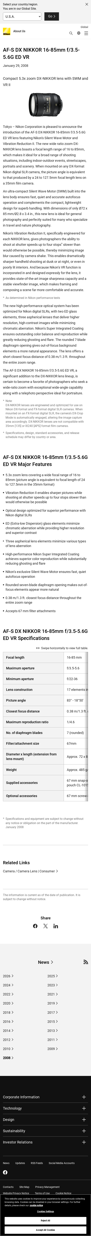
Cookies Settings (45, 1214)
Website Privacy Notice (16, 1193)
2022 (6, 994)
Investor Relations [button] (17, 1142)
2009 (51, 1049)
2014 (6, 1031)
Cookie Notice (63, 1193)
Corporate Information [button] (21, 1097)
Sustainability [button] (14, 1131)
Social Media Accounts (62, 1163)
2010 (6, 1049)
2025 (51, 976)
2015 (51, 1022)
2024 (6, 985)
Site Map (24, 1186)
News (43, 962)
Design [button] (8, 1119)
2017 (51, 1012)
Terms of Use (42, 1193)
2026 (6, 976)
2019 (51, 1003)
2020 (6, 1003)
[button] (71, 33)
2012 (6, 1040)
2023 (51, 985)
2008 (6, 1058)
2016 (6, 1022)
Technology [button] (12, 1108)
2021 (51, 994)
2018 (6, 1012)
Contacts (8, 1186)
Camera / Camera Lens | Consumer (29, 871)
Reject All (45, 1223)
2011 (51, 1040)
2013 (51, 1031)
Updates (20, 1163)
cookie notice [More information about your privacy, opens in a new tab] (36, 1208)
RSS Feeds (37, 1163)
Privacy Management (47, 1186)
